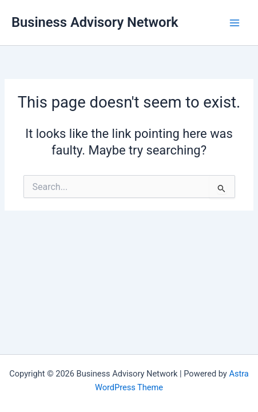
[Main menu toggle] (235, 23)
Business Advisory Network (94, 22)
